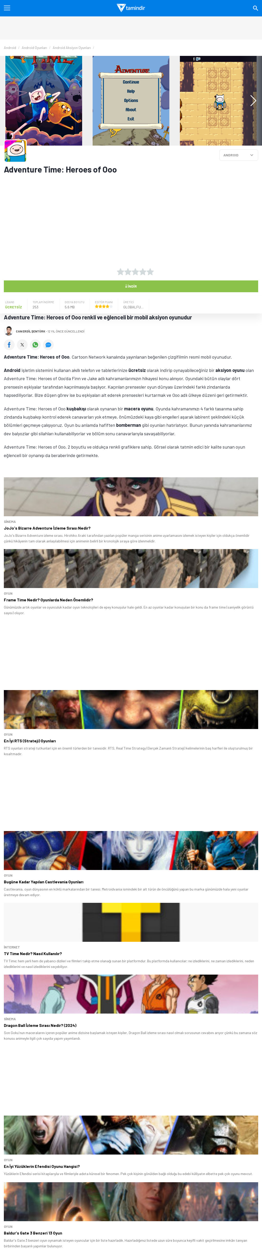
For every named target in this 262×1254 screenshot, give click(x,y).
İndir (131, 286)
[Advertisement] (116, 217)
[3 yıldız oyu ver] (135, 271)
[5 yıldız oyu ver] (150, 271)
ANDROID (230, 155)
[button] (251, 101)
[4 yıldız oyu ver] (142, 271)
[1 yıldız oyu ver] (120, 271)
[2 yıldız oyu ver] (128, 271)
